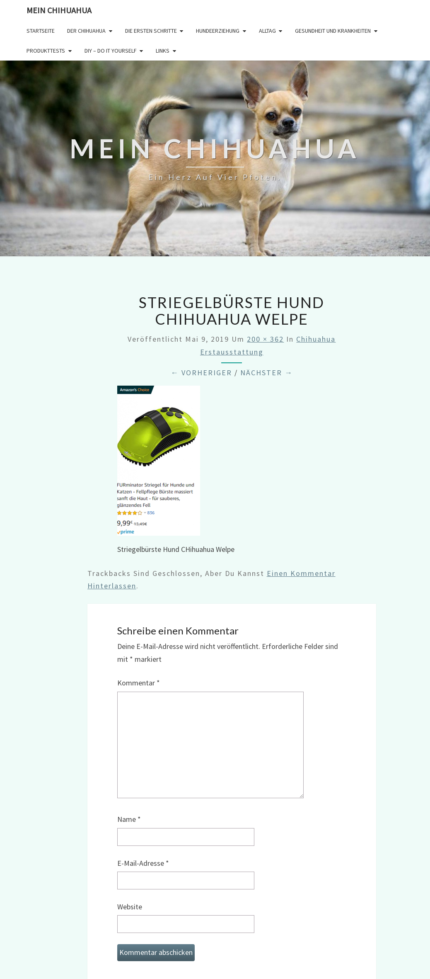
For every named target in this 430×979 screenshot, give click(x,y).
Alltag (267, 30)
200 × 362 (265, 339)
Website (129, 906)
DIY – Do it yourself (111, 50)
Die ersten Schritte (151, 30)
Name (129, 819)
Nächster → (266, 372)
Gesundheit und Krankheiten (333, 30)
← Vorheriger (201, 372)
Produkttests (46, 50)
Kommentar (138, 682)
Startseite (41, 30)
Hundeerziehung (217, 30)
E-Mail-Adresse (143, 863)
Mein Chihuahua (59, 10)
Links (162, 50)
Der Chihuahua (86, 30)
